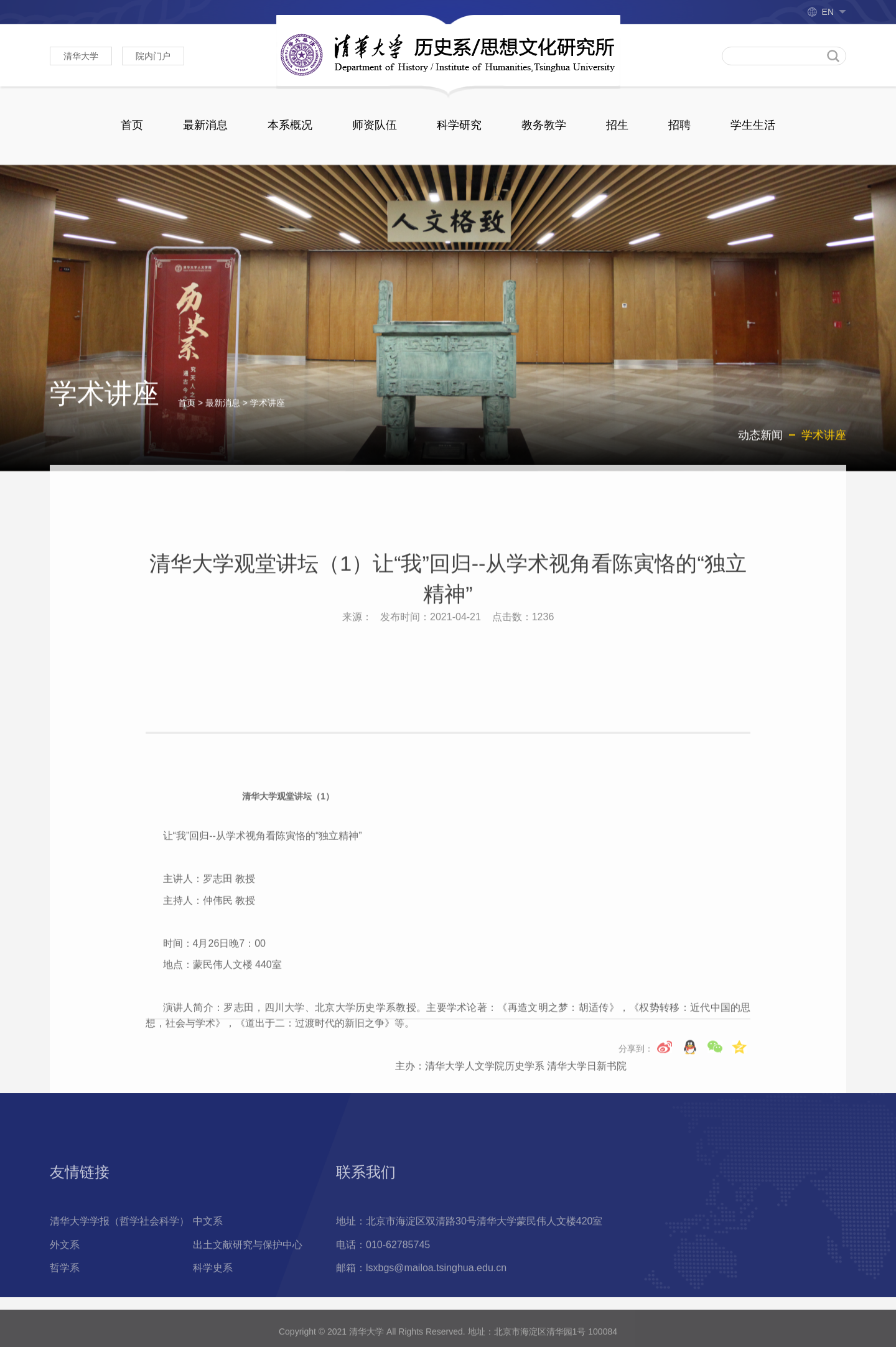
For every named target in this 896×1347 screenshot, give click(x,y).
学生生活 (752, 125)
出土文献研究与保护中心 (247, 1295)
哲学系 (65, 1318)
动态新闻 (760, 446)
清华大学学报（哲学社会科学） (119, 1272)
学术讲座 (267, 414)
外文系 (65, 1295)
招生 (617, 125)
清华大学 (80, 56)
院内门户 (153, 56)
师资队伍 (374, 125)
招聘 (679, 125)
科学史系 (213, 1318)
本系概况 (290, 125)
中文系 (208, 1272)
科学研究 (459, 125)
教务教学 (543, 125)
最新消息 (205, 125)
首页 (132, 125)
